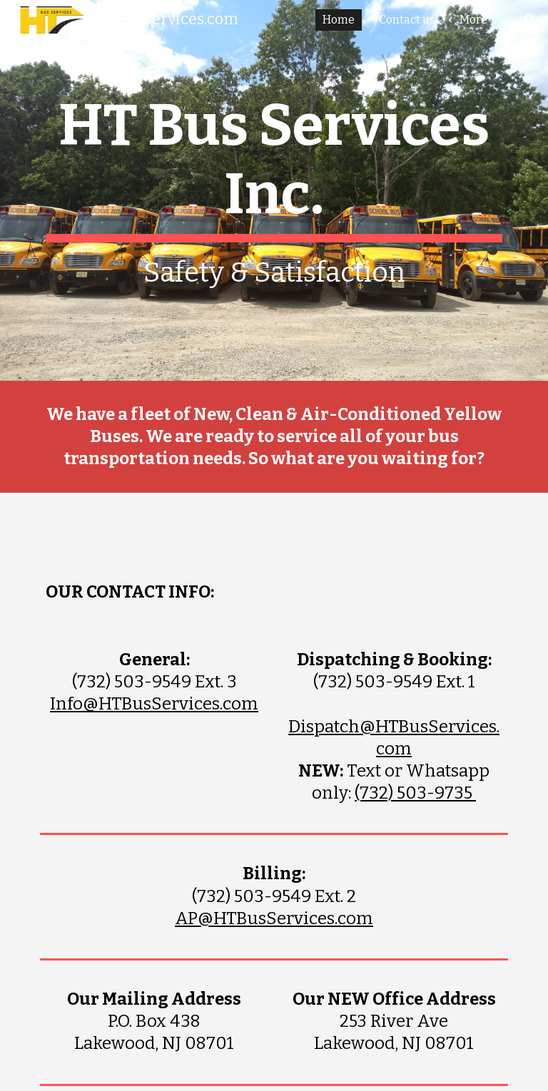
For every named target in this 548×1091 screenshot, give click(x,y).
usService (449, 727)
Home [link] (339, 19)
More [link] (473, 19)
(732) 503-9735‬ (415, 793)
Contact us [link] (407, 19)
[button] (531, 20)
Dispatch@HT (343, 727)
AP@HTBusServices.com (274, 918)
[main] (273, 190)
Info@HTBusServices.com (154, 704)
